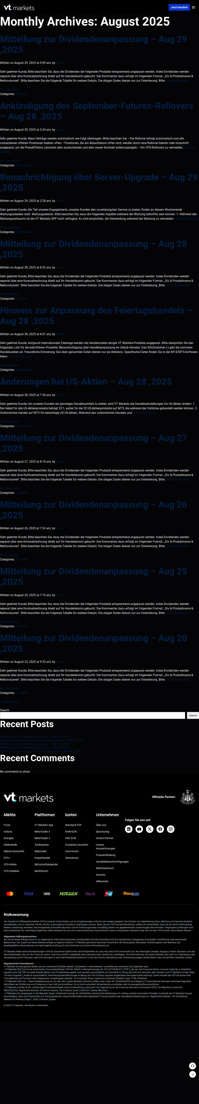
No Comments (9, 89)
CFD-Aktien (10, 864)
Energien (9, 838)
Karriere (100, 874)
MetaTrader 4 (42, 838)
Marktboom (41, 870)
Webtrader (40, 851)
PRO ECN (70, 838)
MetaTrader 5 (42, 831)
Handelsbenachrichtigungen (112, 861)
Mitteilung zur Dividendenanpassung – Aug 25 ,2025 (93, 576)
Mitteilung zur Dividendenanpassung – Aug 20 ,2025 (93, 643)
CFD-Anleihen (11, 870)
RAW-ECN (71, 831)
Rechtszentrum (105, 868)
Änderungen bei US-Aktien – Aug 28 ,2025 (86, 381)
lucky (59, 63)
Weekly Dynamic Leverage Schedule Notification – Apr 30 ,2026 (42, 740)
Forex (7, 824)
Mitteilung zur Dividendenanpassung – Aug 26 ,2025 (93, 509)
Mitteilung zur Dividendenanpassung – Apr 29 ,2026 (34, 744)
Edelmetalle (10, 844)
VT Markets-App (43, 824)
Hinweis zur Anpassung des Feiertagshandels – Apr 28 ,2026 (40, 751)
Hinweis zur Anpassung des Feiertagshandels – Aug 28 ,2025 (96, 315)
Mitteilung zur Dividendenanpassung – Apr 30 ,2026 (34, 737)
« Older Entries (9, 702)
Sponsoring (102, 831)
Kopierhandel (42, 857)
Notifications (24, 165)
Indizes (8, 831)
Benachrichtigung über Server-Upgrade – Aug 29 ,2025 (99, 182)
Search (4, 710)
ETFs (7, 857)
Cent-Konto (72, 851)
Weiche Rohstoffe (14, 851)
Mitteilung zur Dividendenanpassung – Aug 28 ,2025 (93, 249)
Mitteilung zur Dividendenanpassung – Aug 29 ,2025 (93, 44)
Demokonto (72, 857)
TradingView (41, 844)
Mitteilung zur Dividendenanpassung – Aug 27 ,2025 (93, 443)
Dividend (21, 94)
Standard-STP (73, 824)
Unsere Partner (104, 838)
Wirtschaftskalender (46, 864)
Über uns (101, 824)
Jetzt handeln (179, 7)
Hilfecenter (102, 881)
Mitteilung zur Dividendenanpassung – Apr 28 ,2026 (34, 747)
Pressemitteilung (105, 855)
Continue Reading (177, 80)
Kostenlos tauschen (76, 844)
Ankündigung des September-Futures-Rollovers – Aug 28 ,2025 (96, 111)
